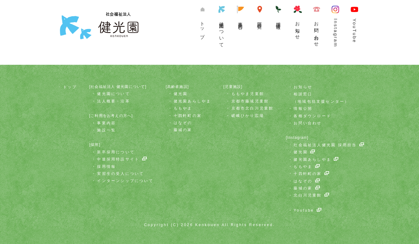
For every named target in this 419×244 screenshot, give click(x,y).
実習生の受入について (120, 174)
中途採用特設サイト (118, 159)
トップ (202, 28)
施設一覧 (260, 20)
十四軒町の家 (188, 116)
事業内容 (240, 20)
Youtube (304, 210)
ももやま (183, 108)
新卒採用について (116, 152)
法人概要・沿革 (113, 101)
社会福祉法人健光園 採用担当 (325, 145)
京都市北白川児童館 (252, 108)
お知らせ (298, 28)
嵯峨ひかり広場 (247, 116)
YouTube (354, 31)
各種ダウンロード (312, 116)
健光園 (181, 94)
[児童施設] (233, 87)
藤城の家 (183, 130)
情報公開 (303, 108)
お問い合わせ (316, 32)
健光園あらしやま (192, 101)
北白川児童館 (308, 195)
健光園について (221, 32)
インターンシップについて (125, 181)
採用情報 (106, 166)
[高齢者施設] (177, 87)
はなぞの (183, 123)
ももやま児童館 (247, 94)
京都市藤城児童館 (250, 101)
